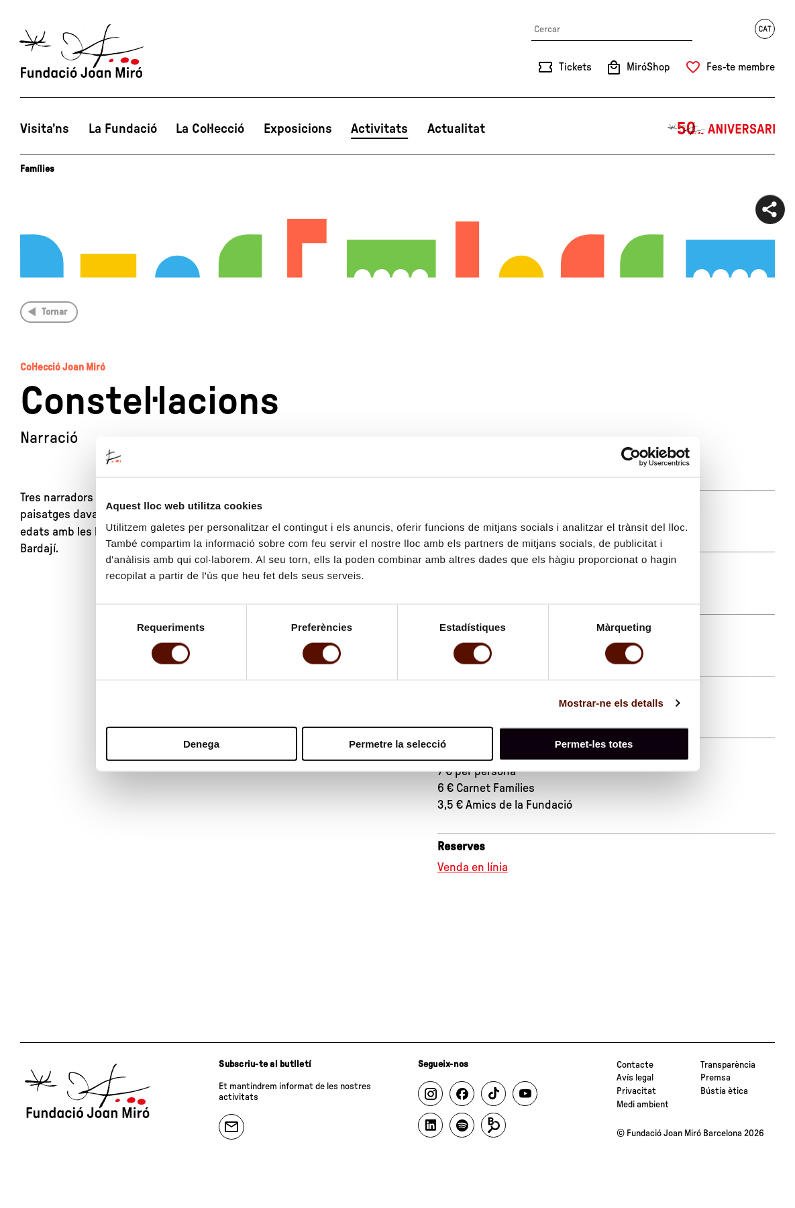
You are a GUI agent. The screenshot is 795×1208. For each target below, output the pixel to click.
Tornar (54, 312)
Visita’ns (44, 129)
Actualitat (456, 129)
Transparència (727, 1065)
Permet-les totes (594, 743)
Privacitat (636, 1091)
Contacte (635, 1065)
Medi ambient (643, 1104)
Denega (201, 743)
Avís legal (635, 1078)
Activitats (379, 129)
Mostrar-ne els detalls (611, 703)
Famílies (37, 169)
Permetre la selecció (397, 743)
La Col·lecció (210, 129)
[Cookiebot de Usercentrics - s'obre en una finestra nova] (631, 457)
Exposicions (298, 129)
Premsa (715, 1078)
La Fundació (123, 129)
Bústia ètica (724, 1091)
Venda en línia (472, 868)
